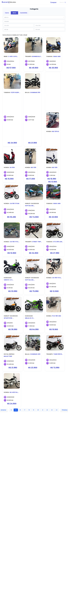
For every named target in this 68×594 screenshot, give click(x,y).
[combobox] (33, 17)
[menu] (37, 2)
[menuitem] (53, 2)
